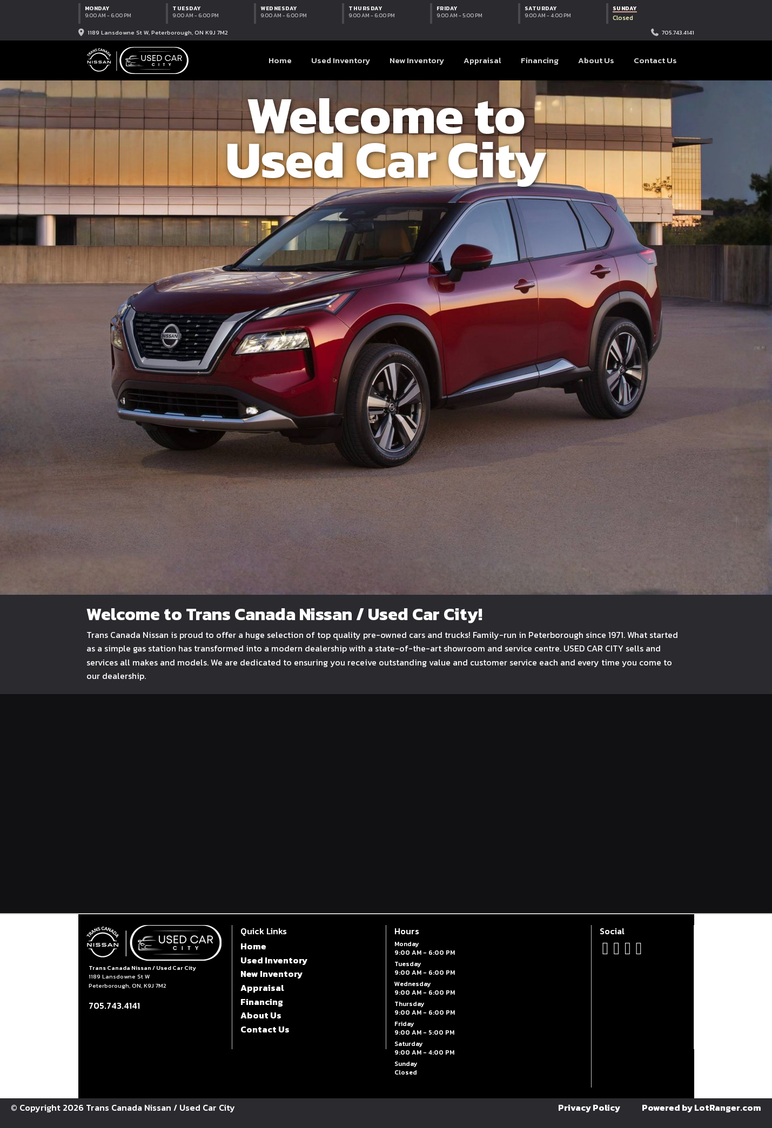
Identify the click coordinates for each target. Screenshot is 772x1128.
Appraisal (482, 60)
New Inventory (417, 60)
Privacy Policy (589, 1107)
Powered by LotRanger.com (701, 1107)
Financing (540, 60)
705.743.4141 (678, 32)
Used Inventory (340, 60)
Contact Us (655, 60)
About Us (596, 60)
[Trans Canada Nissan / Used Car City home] (138, 60)
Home (280, 60)
